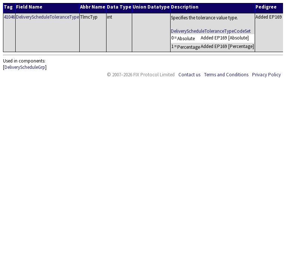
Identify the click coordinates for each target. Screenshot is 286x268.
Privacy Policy (266, 74)
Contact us (189, 74)
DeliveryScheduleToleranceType (47, 17)
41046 (9, 17)
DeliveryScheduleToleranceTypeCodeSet (211, 31)
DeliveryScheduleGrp (24, 67)
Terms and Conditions (226, 74)
